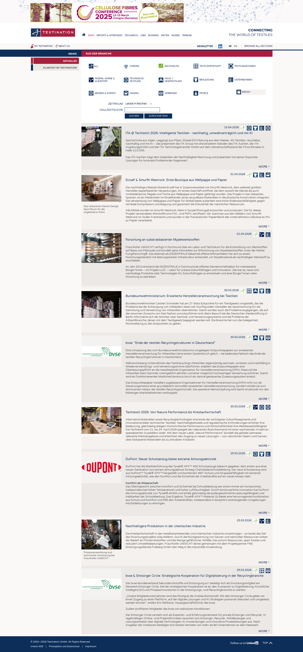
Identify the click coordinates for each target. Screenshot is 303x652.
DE (230, 46)
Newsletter (205, 46)
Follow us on (244, 643)
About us (64, 46)
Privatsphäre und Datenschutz (64, 646)
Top (265, 642)
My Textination (43, 46)
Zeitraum (115, 104)
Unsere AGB (37, 646)
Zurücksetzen (158, 116)
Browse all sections (258, 46)
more (263, 166)
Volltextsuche (111, 110)
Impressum (90, 646)
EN (235, 46)
